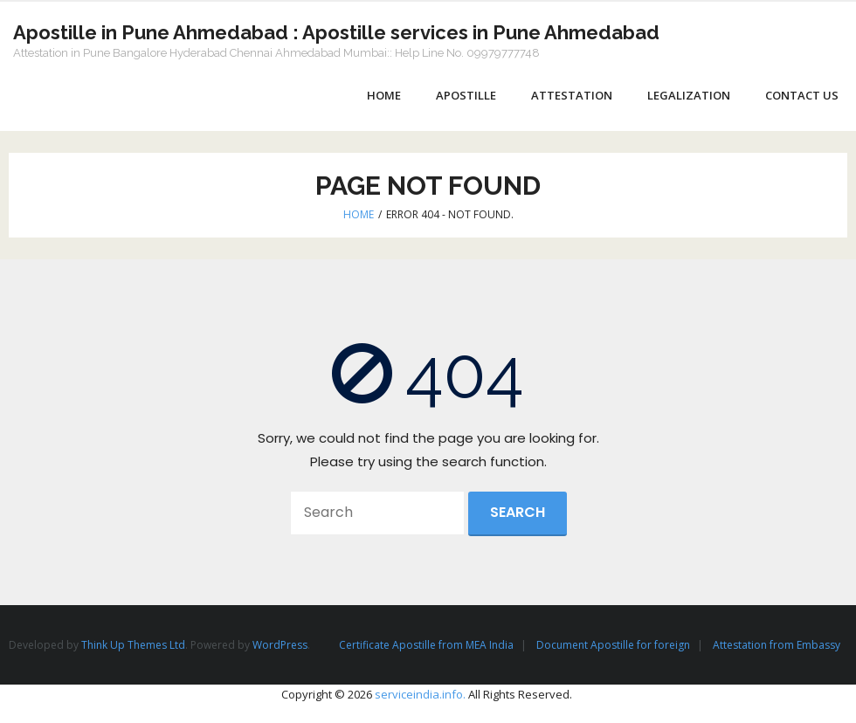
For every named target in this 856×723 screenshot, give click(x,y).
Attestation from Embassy (776, 644)
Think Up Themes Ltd (133, 644)
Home (358, 214)
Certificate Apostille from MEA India (426, 644)
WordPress (279, 644)
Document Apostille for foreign (613, 644)
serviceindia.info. (420, 694)
